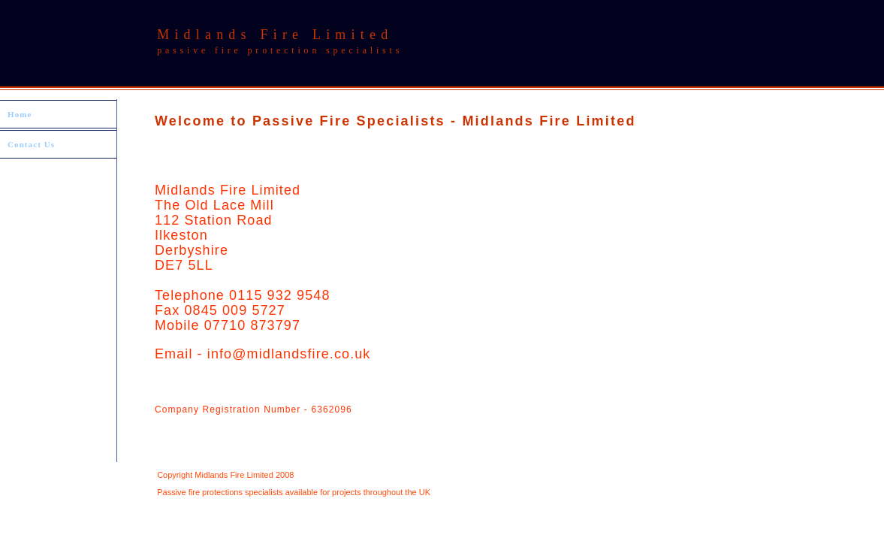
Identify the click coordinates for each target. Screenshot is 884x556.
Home (20, 114)
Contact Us (31, 144)
